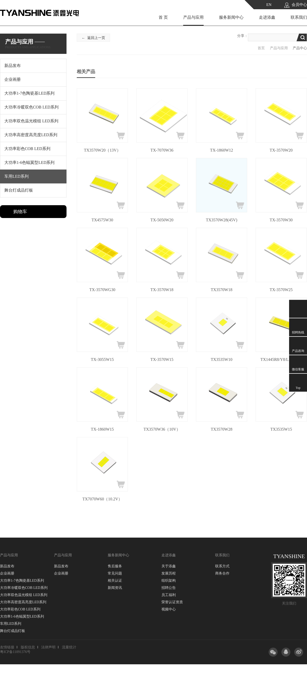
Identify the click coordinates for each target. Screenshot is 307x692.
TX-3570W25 (281, 290)
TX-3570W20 (281, 150)
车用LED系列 (10, 624)
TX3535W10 (221, 359)
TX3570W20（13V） (102, 150)
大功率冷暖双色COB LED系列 (24, 588)
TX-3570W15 (161, 359)
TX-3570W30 (281, 220)
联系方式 (222, 566)
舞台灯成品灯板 (12, 631)
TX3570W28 (221, 429)
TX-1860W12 (221, 150)
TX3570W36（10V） (162, 429)
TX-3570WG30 (102, 290)
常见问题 (115, 573)
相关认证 (115, 580)
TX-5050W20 (161, 220)
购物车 (20, 211)
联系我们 (299, 17)
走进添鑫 (267, 17)
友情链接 (7, 647)
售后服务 (115, 566)
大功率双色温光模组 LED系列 (23, 595)
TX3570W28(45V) (221, 220)
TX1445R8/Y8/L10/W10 (281, 359)
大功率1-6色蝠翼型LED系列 (22, 616)
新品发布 (7, 566)
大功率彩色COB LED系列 (20, 609)
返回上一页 (96, 38)
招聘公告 (168, 588)
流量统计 (69, 647)
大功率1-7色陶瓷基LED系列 (22, 580)
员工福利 (168, 595)
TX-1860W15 (102, 429)
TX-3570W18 (161, 290)
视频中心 (168, 609)
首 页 (163, 17)
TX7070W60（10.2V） (102, 499)
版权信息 (28, 647)
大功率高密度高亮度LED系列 (23, 602)
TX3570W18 (221, 290)
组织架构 (168, 580)
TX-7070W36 (161, 150)
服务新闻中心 (231, 17)
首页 (261, 48)
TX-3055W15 (102, 359)
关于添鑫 (168, 566)
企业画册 (7, 573)
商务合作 (222, 573)
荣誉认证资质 (172, 602)
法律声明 (48, 647)
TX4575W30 (102, 220)
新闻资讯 (115, 588)
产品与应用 (193, 17)
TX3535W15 (281, 429)
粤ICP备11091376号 (15, 652)
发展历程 (168, 573)
